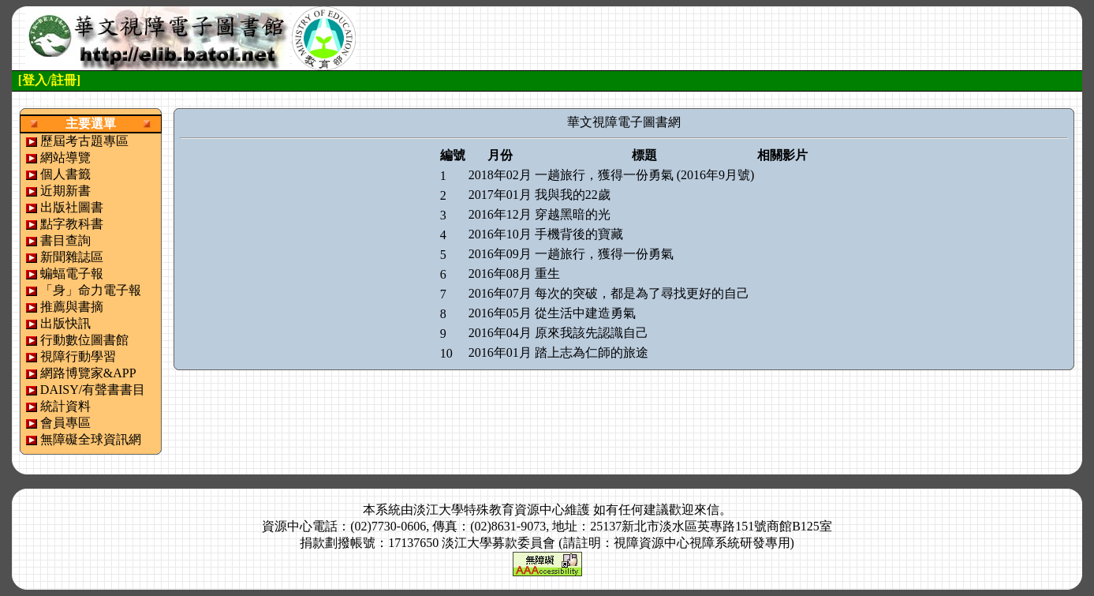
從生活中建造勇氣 (585, 313)
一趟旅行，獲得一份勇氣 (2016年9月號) (645, 175)
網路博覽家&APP (88, 373)
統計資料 (65, 406)
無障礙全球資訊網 (90, 439)
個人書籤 (65, 174)
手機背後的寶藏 (579, 234)
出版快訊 (65, 323)
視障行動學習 (78, 356)
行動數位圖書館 (84, 340)
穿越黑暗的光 (572, 214)
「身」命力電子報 (90, 290)
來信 (706, 509)
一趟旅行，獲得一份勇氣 (604, 254)
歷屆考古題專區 (84, 141)
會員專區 (65, 422)
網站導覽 (65, 157)
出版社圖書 (71, 207)
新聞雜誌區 (71, 257)
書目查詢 (65, 240)
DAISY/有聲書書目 (92, 389)
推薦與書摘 (71, 306)
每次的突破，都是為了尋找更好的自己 (642, 293)
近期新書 (65, 190)
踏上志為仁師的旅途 (591, 352)
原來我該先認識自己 (591, 332)
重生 (547, 273)
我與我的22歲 (572, 194)
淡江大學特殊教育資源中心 (489, 509)
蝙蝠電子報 (71, 273)
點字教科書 (71, 224)
